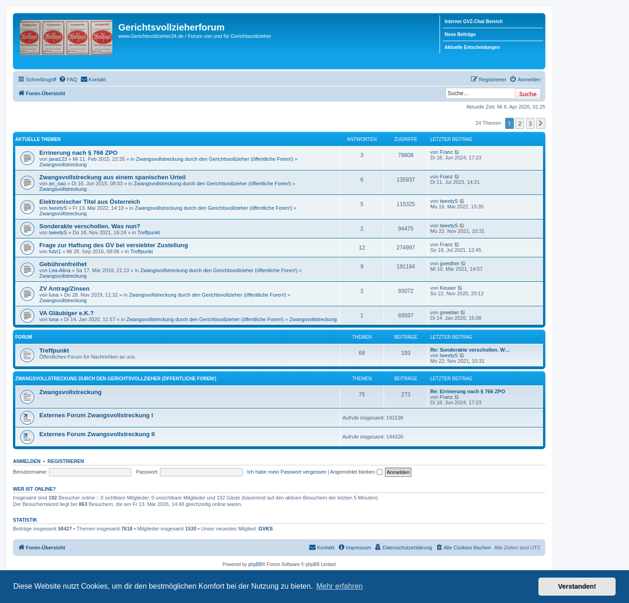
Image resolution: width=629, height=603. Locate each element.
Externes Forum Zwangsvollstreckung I (96, 415)
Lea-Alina (59, 270)
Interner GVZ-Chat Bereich (474, 21)
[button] (540, 123)
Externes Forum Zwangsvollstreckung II (97, 434)
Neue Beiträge (460, 34)
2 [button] (519, 123)
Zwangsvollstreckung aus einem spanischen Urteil (112, 177)
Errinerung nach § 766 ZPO (78, 152)
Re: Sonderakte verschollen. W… (470, 350)
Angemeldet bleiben (356, 472)
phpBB (255, 564)
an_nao (57, 183)
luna (54, 295)
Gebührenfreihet (63, 264)
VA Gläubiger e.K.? (66, 313)
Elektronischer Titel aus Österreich (89, 201)
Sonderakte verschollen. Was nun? (89, 226)
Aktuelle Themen (38, 139)
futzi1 (55, 251)
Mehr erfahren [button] (339, 586)
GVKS (265, 528)
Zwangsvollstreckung (63, 164)
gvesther (449, 263)
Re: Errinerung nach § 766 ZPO (467, 391)
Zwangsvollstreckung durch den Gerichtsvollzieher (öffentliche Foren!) (214, 159)
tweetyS (58, 208)
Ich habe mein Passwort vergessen (286, 472)
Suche (528, 94)
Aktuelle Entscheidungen (472, 47)
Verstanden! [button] (577, 586)
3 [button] (530, 123)
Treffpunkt (148, 232)
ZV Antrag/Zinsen (64, 288)
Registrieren (66, 461)
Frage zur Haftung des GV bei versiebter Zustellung (113, 245)
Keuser (448, 288)
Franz (446, 152)
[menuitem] (68, 79)
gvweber (449, 312)
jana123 (58, 159)
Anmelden (27, 461)
